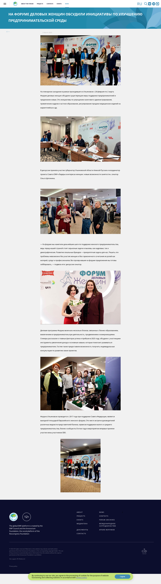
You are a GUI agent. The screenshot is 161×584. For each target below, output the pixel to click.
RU (139, 4)
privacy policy (81, 577)
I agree (122, 577)
